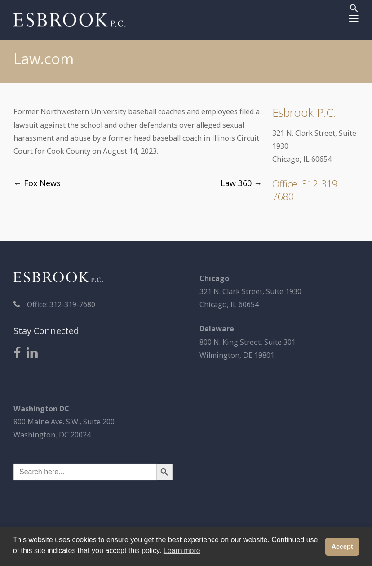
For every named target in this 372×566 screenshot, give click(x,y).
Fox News (37, 183)
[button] (354, 9)
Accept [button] (342, 546)
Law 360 (241, 183)
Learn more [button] (182, 550)
